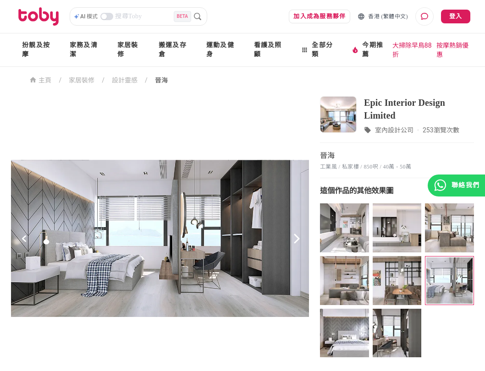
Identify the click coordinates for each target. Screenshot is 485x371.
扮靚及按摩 (36, 50)
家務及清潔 (84, 50)
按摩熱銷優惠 (452, 50)
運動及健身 (220, 50)
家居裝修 (127, 50)
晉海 (161, 80)
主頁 (40, 79)
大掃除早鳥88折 (412, 50)
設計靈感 (125, 80)
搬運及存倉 (173, 50)
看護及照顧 (268, 50)
